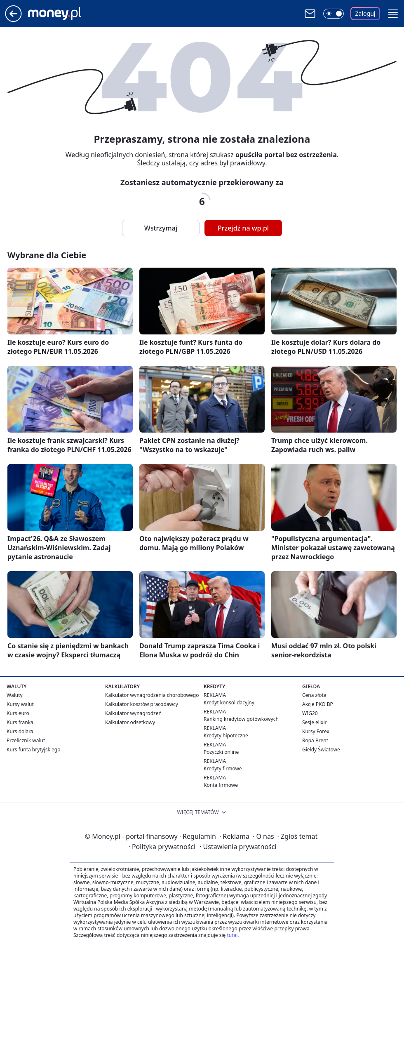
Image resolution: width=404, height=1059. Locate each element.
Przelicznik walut (26, 740)
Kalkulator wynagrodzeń (133, 713)
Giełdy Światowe (321, 749)
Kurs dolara (20, 731)
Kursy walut (20, 704)
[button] (392, 13)
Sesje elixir (314, 722)
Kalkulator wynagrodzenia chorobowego (152, 695)
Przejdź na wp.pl (243, 228)
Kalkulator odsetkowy (130, 722)
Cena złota (314, 695)
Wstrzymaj (160, 228)
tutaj (232, 935)
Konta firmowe (221, 784)
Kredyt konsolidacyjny (229, 702)
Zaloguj (365, 13)
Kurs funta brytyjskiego (33, 749)
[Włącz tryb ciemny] (333, 14)
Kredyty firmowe (223, 768)
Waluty (15, 695)
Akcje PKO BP (317, 704)
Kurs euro (18, 713)
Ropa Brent (315, 740)
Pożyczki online (221, 751)
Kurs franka (20, 722)
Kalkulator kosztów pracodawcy (141, 704)
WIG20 (310, 713)
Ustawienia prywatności (238, 846)
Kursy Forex (315, 731)
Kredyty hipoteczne (226, 735)
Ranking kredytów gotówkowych (241, 718)
